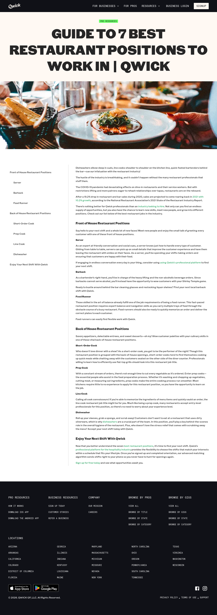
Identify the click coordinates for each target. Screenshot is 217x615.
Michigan (97, 559)
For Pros (130, 6)
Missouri (97, 565)
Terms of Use (188, 597)
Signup (201, 6)
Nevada (95, 571)
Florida (12, 577)
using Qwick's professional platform (180, 262)
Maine (60, 577)
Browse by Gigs (177, 512)
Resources (151, 6)
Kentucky (62, 565)
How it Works (16, 506)
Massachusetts (100, 552)
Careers (92, 512)
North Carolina (140, 546)
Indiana (61, 559)
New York (97, 577)
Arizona (12, 546)
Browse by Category (140, 524)
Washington (179, 559)
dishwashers (110, 421)
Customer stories (58, 512)
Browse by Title (138, 512)
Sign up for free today (88, 462)
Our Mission (95, 506)
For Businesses (106, 6)
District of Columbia (21, 571)
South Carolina (140, 571)
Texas (176, 546)
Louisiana (62, 571)
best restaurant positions (138, 445)
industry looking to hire (151, 206)
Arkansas (13, 552)
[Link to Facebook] (197, 588)
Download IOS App (18, 512)
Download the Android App (23, 518)
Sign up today (56, 506)
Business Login (177, 6)
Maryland (97, 546)
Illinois (62, 552)
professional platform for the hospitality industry (103, 449)
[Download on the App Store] (19, 588)
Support (204, 597)
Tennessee (137, 577)
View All (134, 506)
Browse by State (138, 518)
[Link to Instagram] (205, 588)
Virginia (178, 552)
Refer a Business (58, 518)
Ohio (134, 552)
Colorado (13, 565)
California (14, 559)
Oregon (135, 559)
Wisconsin (178, 565)
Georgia (61, 546)
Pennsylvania (139, 565)
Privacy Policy (169, 597)
